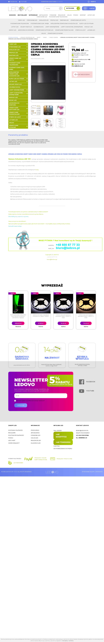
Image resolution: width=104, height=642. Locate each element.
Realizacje (61, 15)
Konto (93, 1)
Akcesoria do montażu (26, 30)
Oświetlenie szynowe (55, 33)
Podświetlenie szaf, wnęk (40, 23)
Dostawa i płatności (15, 430)
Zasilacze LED (44, 20)
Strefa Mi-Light (80, 30)
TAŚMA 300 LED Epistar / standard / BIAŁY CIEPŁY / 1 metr (86, 316)
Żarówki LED (64, 20)
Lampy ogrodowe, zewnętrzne (72, 27)
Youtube (23, 1)
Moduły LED (89, 27)
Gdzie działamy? (14, 443)
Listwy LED (91, 15)
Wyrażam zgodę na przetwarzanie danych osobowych (31, 400)
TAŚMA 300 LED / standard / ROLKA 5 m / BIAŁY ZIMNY (41, 315)
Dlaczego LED (36, 443)
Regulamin (11, 433)
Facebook (12, 1)
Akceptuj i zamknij (67, 640)
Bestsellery (22, 15)
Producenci (35, 430)
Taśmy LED (21, 20)
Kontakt (83, 15)
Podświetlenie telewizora (58, 17)
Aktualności (43, 15)
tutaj (37, 169)
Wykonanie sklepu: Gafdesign (92, 471)
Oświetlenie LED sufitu (78, 20)
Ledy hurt (11, 440)
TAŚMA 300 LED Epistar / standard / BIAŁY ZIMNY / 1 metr (63, 316)
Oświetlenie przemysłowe (64, 30)
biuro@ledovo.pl (52, 259)
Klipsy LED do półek (86, 23)
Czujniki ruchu (39, 27)
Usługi (69, 15)
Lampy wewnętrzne (52, 27)
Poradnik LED (35, 435)
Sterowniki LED (42, 17)
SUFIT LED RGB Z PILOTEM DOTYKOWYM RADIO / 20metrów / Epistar (18, 316)
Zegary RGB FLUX (26, 27)
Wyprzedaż (33, 15)
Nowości (12, 15)
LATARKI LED (91, 30)
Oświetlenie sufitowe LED (44, 30)
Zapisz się (20, 405)
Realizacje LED (36, 440)
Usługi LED (34, 438)
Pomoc (75, 15)
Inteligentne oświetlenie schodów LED (64, 23)
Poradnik (53, 15)
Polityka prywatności (16, 435)
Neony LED (12, 30)
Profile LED (54, 20)
